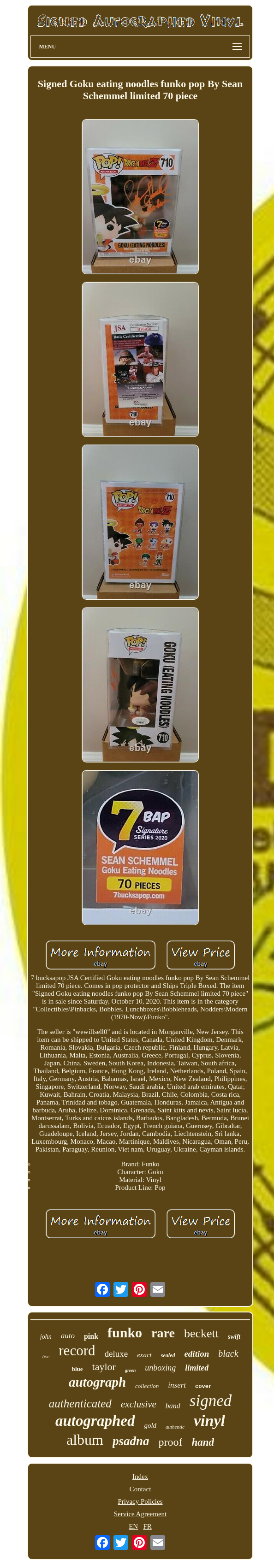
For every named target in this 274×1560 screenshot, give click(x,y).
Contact (140, 1489)
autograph (97, 1382)
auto (68, 1335)
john (46, 1336)
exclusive (138, 1404)
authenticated (80, 1403)
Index (140, 1476)
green (130, 1370)
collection (147, 1386)
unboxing (160, 1367)
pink (91, 1336)
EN (133, 1526)
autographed (95, 1420)
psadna (131, 1441)
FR (147, 1526)
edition (196, 1354)
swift (234, 1336)
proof (170, 1442)
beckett (201, 1333)
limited (196, 1367)
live (45, 1356)
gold (150, 1425)
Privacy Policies (140, 1501)
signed (211, 1401)
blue (77, 1368)
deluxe (116, 1354)
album (84, 1439)
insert (177, 1385)
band (173, 1406)
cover (203, 1386)
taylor (104, 1366)
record (77, 1350)
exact (144, 1355)
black (228, 1353)
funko (124, 1332)
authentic (175, 1427)
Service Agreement (140, 1514)
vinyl (209, 1420)
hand (202, 1442)
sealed (168, 1355)
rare (163, 1333)
